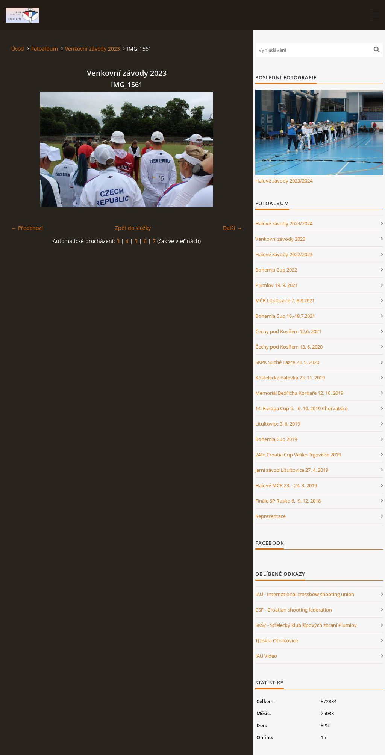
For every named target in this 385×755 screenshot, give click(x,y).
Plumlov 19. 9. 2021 (276, 285)
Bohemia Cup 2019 (276, 439)
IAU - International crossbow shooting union (304, 594)
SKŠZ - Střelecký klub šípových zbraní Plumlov (306, 625)
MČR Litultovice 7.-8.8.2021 (285, 300)
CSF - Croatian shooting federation (293, 609)
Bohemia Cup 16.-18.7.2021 (285, 316)
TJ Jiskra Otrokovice (276, 640)
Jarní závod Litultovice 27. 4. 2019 (291, 470)
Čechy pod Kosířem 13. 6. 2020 (289, 346)
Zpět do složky (133, 227)
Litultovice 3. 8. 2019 (277, 423)
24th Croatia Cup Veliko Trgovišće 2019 (298, 454)
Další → (232, 227)
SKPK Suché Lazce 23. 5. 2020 (287, 362)
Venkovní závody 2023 (92, 48)
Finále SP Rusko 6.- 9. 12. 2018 (288, 500)
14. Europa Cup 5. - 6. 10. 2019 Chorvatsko (301, 408)
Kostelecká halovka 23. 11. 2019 (290, 377)
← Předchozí (27, 227)
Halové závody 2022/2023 (283, 254)
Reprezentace (270, 516)
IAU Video (266, 655)
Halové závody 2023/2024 (283, 180)
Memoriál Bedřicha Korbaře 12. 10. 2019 (299, 393)
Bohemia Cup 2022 (276, 269)
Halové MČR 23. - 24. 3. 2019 (286, 485)
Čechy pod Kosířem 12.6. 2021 (288, 331)
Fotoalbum (44, 48)
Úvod (17, 48)
